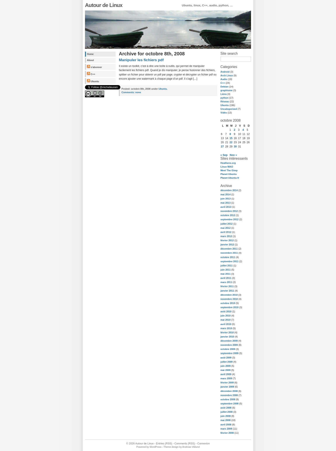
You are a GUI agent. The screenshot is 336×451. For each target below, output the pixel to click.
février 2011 (227, 286)
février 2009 (227, 382)
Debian (224, 86)
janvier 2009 (227, 386)
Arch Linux (226, 75)
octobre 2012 (227, 215)
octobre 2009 (227, 349)
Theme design (170, 447)
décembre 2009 (229, 340)
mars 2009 (226, 378)
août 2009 (225, 357)
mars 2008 (226, 428)
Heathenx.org (228, 163)
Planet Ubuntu (228, 174)
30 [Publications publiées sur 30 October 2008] (235, 146)
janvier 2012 (227, 244)
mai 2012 (225, 228)
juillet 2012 (226, 223)
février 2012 (227, 240)
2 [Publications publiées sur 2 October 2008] (234, 129)
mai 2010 (225, 319)
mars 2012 (226, 236)
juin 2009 (225, 366)
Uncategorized (228, 109)
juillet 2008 (226, 412)
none (131, 92)
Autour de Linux (103, 5)
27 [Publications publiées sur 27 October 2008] (222, 146)
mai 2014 (225, 194)
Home (90, 54)
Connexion (203, 443)
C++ (91, 73)
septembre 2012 (229, 219)
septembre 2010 (229, 307)
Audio (223, 79)
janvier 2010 (227, 336)
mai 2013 (225, 202)
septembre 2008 (229, 403)
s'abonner (94, 66)
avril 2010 (225, 324)
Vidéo (223, 112)
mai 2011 (225, 274)
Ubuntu (93, 81)
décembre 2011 (229, 248)
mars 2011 (226, 282)
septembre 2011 (229, 261)
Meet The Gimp (228, 170)
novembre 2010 (229, 299)
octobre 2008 (227, 399)
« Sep (223, 155)
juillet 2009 (226, 361)
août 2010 (225, 311)
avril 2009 (225, 374)
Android (225, 71)
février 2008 (227, 433)
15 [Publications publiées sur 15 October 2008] (230, 138)
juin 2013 (225, 198)
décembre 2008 (229, 391)
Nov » (233, 155)
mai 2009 (225, 370)
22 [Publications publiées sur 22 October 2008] (230, 142)
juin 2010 (225, 315)
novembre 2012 (229, 211)
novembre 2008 (229, 395)
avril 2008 (225, 424)
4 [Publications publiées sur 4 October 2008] (243, 129)
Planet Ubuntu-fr (229, 178)
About (90, 60)
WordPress (155, 447)
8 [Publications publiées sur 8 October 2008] (230, 134)
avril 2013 (225, 207)
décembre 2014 (229, 190)
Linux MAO (226, 166)
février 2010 (227, 332)
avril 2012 (225, 232)
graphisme (226, 90)
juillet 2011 (226, 265)
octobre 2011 (227, 257)
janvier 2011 (227, 290)
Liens (223, 94)
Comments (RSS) (184, 443)
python (224, 97)
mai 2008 (225, 420)
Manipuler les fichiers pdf (141, 60)
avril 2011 (225, 278)
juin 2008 (225, 416)
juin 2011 (225, 269)
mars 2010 (226, 328)
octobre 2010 (227, 303)
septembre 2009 (229, 353)
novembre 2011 (229, 253)
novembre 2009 (229, 345)
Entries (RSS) (164, 443)
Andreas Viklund (191, 447)
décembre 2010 (229, 295)
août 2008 (225, 407)
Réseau (224, 101)
